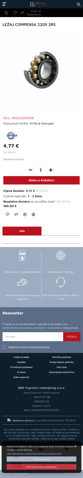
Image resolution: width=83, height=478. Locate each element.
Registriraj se (34, 14)
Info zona (62, 367)
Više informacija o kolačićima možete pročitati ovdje (34, 453)
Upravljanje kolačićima (61, 372)
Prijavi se (36, 11)
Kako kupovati (21, 377)
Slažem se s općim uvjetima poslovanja (29, 346)
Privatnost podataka (21, 367)
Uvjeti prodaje (21, 357)
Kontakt (21, 362)
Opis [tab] (22, 231)
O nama (21, 372)
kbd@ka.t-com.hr (41, 405)
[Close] (41, 459)
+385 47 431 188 (41, 397)
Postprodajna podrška (62, 362)
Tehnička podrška (61, 357)
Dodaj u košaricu (41, 180)
